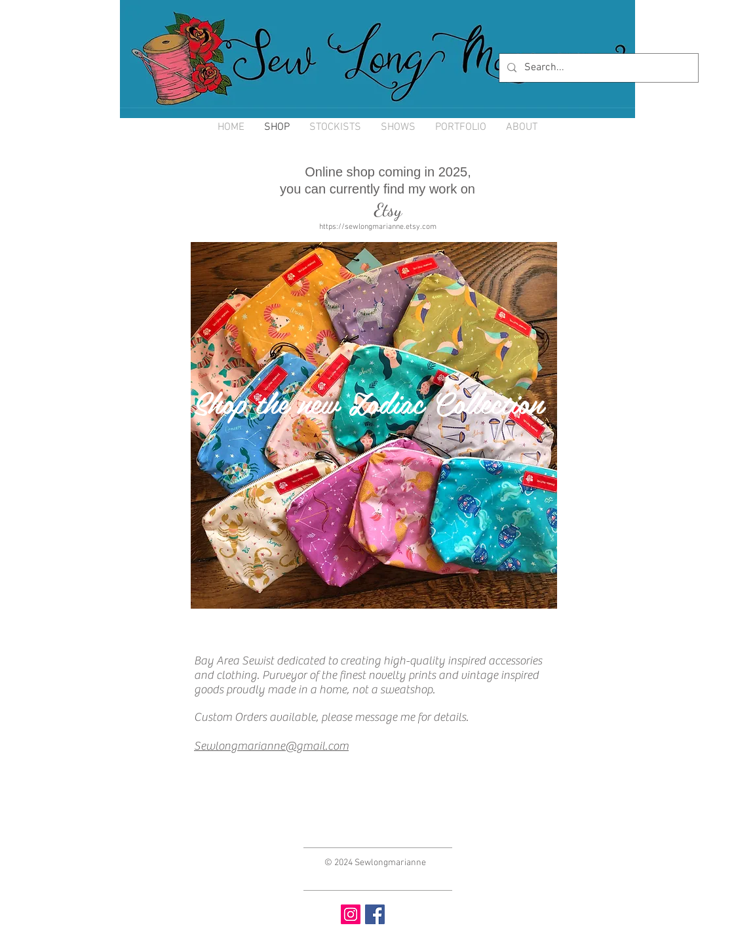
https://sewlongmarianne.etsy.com (377, 227)
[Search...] (597, 68)
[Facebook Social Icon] (375, 914)
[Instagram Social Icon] (350, 914)
